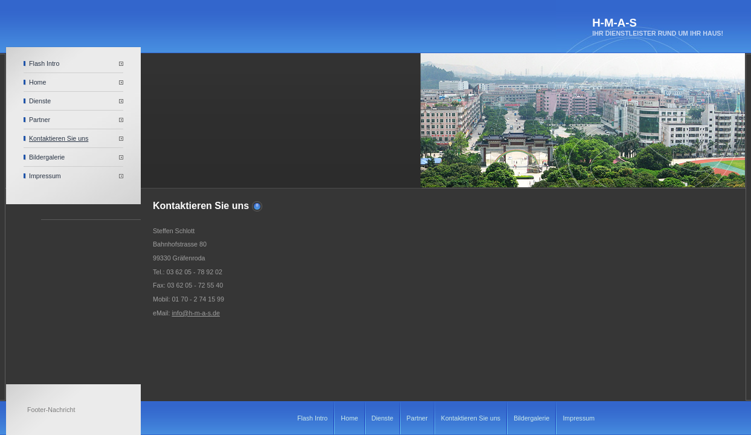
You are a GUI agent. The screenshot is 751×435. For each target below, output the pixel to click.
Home (37, 82)
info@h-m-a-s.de (196, 313)
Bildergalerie (47, 157)
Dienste (40, 101)
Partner (39, 119)
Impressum (45, 175)
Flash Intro (44, 63)
